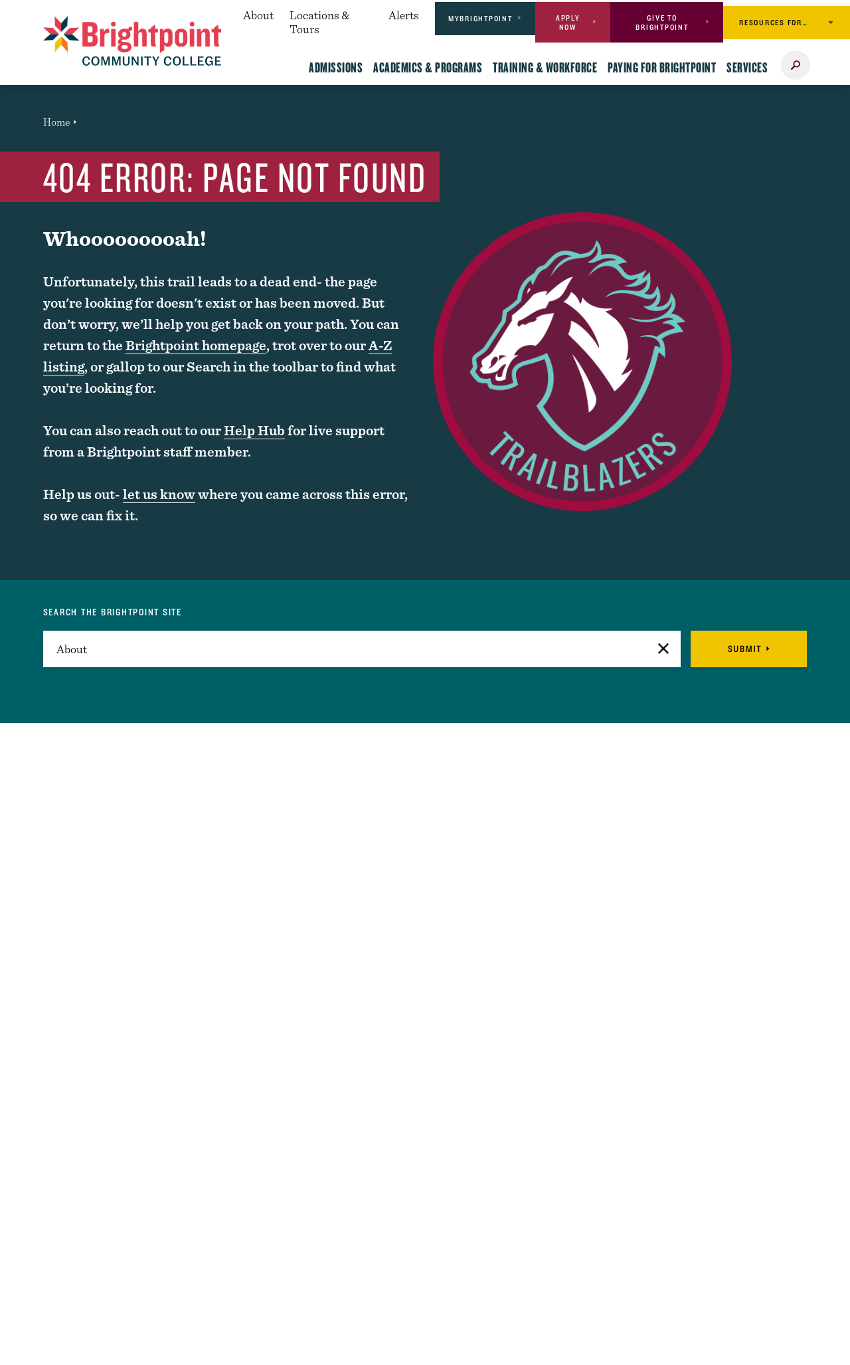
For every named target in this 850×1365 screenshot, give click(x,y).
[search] (362, 649)
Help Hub (254, 430)
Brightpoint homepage (196, 345)
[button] (663, 648)
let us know (159, 494)
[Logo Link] (132, 41)
